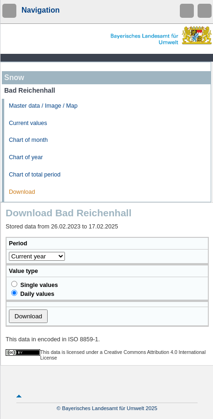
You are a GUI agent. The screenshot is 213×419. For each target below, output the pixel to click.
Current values (28, 123)
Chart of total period (35, 174)
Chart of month (28, 140)
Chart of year (26, 157)
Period (18, 243)
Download (22, 192)
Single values (34, 284)
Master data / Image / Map (43, 106)
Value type (23, 271)
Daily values (32, 293)
